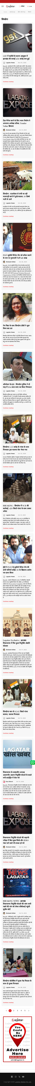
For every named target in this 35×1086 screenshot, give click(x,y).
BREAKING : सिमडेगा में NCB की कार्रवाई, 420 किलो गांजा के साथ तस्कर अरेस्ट (17, 508)
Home (5, 12)
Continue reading (8, 81)
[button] (2, 6)
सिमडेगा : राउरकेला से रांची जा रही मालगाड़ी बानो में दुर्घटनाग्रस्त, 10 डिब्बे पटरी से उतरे (16, 196)
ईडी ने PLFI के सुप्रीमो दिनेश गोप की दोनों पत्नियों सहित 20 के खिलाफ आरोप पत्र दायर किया (17, 570)
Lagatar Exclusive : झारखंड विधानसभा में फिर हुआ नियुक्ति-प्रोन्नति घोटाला (16, 643)
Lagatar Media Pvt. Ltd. (23, 1082)
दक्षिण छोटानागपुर (21, 12)
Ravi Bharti (9, 781)
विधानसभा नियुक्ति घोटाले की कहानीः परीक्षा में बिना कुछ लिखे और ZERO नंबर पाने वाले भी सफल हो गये (16, 840)
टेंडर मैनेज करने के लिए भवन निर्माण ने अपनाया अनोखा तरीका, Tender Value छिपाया (16, 123)
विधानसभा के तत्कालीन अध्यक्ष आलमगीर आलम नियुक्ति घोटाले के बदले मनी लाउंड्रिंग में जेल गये (17, 775)
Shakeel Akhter (11, 130)
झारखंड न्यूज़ (12, 12)
